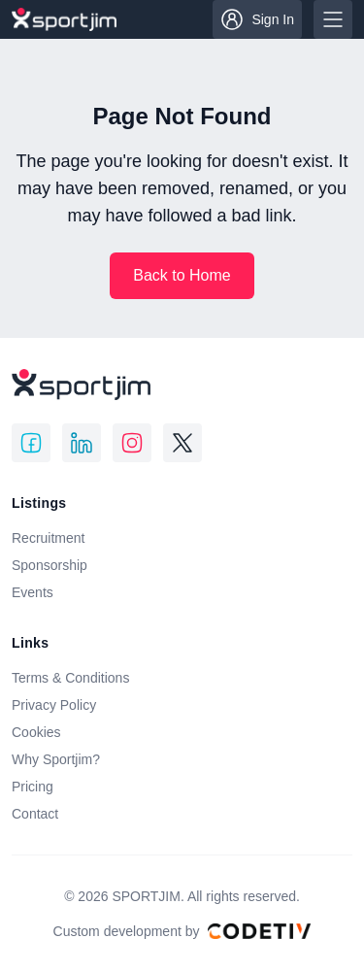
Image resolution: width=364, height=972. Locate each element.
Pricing (32, 786)
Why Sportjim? (56, 759)
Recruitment (48, 538)
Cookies (36, 732)
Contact (35, 813)
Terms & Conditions (70, 678)
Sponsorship (49, 565)
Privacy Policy (54, 705)
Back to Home (181, 275)
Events (32, 592)
